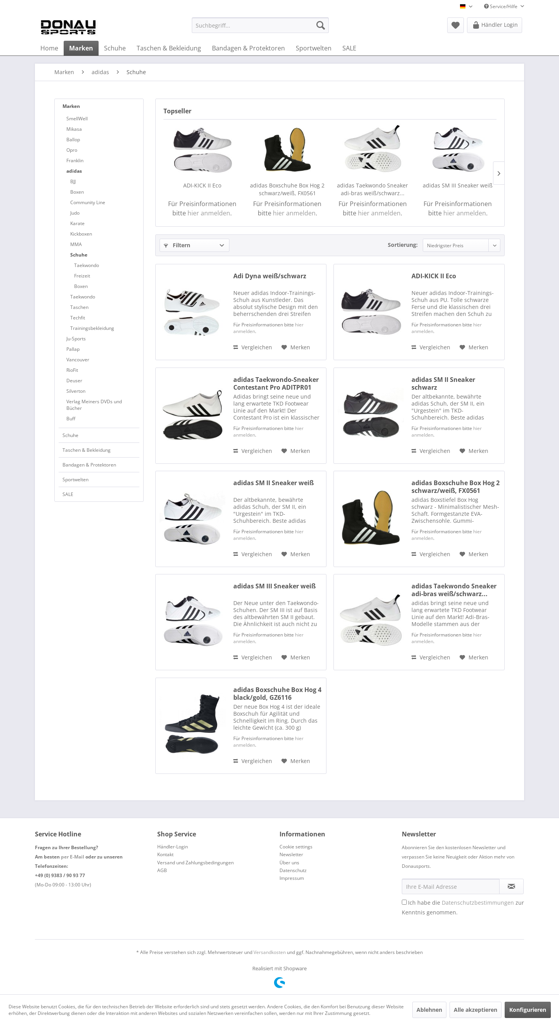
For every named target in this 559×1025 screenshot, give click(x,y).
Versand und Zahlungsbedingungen (195, 862)
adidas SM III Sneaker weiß (458, 185)
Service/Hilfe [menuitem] (501, 6)
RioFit (72, 370)
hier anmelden (208, 213)
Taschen (79, 307)
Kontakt (165, 854)
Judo (75, 213)
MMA (76, 244)
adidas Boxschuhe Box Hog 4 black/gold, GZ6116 (277, 693)
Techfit (77, 317)
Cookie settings (296, 846)
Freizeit (82, 275)
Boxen (77, 192)
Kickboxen (81, 234)
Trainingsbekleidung (92, 328)
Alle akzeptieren (475, 1009)
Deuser (74, 380)
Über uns (289, 862)
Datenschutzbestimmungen (478, 902)
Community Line (87, 202)
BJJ (73, 181)
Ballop (73, 139)
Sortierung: (403, 244)
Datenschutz (293, 870)
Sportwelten (75, 479)
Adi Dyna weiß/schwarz (269, 276)
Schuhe (78, 254)
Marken (71, 106)
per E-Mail (72, 856)
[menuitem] (260, 25)
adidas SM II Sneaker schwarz (443, 383)
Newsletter (291, 854)
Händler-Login (172, 846)
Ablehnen (429, 1009)
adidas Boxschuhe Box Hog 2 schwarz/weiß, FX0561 (287, 189)
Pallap (73, 349)
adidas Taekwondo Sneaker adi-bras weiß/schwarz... (372, 189)
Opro (71, 150)
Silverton (75, 391)
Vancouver (77, 359)
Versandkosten (269, 952)
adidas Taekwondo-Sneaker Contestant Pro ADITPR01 (276, 383)
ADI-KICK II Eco (202, 185)
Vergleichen (252, 347)
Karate (77, 223)
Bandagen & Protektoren (89, 464)
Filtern (177, 245)
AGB (162, 870)
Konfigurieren (527, 1009)
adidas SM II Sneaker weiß (273, 483)
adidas (74, 171)
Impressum (292, 878)
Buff (70, 418)
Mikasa (74, 129)
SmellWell (77, 118)
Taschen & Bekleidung (86, 450)
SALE (67, 494)
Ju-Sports (76, 338)
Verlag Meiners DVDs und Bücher (94, 404)
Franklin (74, 160)
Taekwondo (86, 265)
